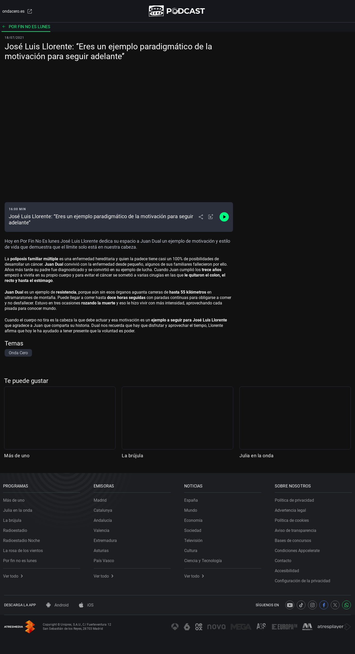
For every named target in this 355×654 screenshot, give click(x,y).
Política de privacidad (295, 499)
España (192, 499)
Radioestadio (16, 529)
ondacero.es (16, 11)
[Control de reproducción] (224, 217)
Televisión (194, 539)
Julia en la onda (256, 456)
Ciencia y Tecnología (204, 559)
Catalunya (104, 509)
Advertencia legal (291, 509)
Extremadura (106, 539)
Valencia (102, 529)
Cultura (191, 549)
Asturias (102, 549)
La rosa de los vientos (24, 549)
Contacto (284, 559)
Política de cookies (293, 519)
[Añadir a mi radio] (210, 217)
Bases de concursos (294, 539)
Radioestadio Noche (22, 539)
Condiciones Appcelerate (298, 549)
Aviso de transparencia (296, 529)
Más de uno (16, 456)
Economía (194, 519)
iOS (86, 605)
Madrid (101, 499)
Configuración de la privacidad (303, 579)
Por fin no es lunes (26, 27)
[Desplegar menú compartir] (201, 217)
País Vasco (105, 559)
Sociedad (193, 529)
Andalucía (104, 519)
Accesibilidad (288, 569)
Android (57, 605)
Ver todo (14, 575)
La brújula (132, 456)
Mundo (191, 509)
